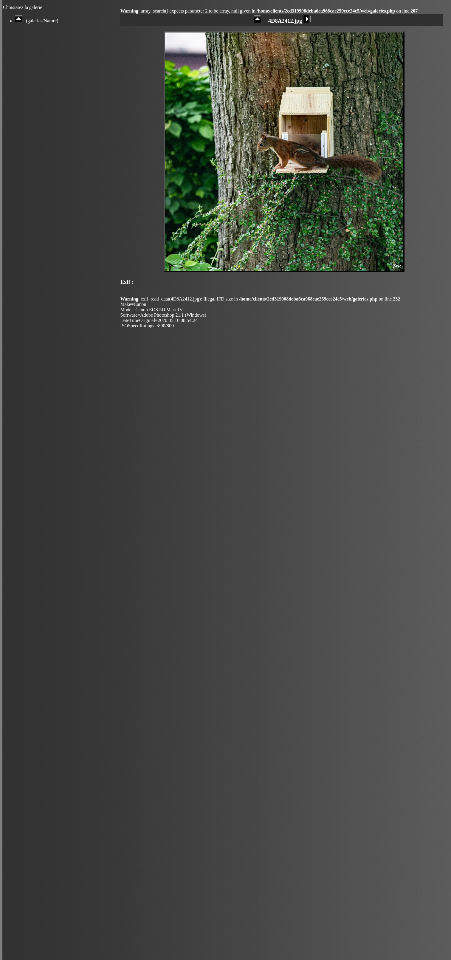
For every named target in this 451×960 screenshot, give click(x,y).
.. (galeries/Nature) (36, 20)
